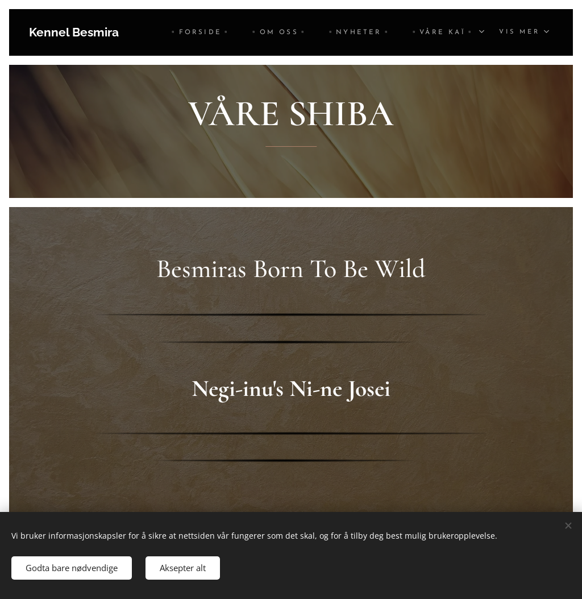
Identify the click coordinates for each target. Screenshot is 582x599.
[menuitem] (200, 32)
